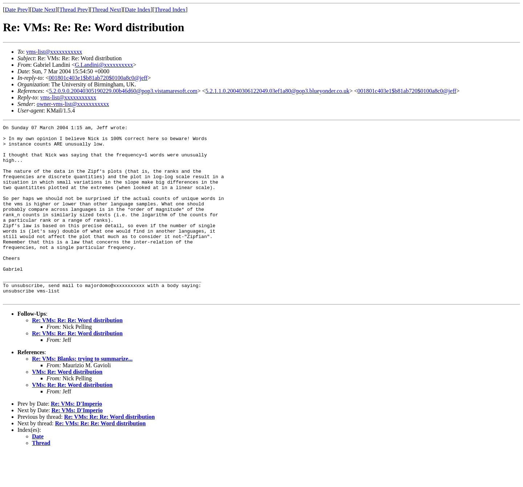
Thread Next (106, 10)
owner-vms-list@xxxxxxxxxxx (73, 104)
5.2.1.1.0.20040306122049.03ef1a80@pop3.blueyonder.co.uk (277, 91)
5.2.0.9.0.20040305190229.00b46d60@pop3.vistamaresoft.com (123, 91)
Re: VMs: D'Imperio (76, 438)
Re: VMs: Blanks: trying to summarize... (82, 393)
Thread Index (170, 10)
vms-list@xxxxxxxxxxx (54, 52)
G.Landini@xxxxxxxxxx (104, 65)
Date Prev (16, 10)
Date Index (138, 10)
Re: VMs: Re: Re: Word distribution (77, 355)
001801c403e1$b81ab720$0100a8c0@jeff (98, 78)
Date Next (44, 10)
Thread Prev (73, 10)
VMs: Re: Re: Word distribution (72, 420)
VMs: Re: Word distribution (67, 407)
